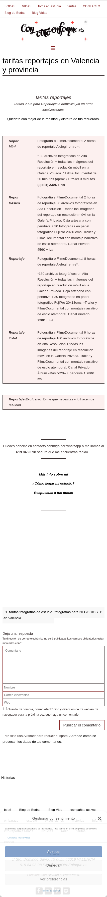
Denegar (53, 865)
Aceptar (53, 851)
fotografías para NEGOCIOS (79, 612)
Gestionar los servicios (19, 837)
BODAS (10, 6)
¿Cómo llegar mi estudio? (53, 483)
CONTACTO (91, 6)
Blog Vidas (39, 13)
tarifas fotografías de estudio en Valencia (28, 615)
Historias (8, 778)
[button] (99, 818)
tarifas (71, 6)
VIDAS (27, 6)
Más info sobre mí (53, 474)
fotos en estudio (49, 6)
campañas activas (83, 810)
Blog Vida (55, 810)
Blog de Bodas (15, 13)
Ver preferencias (53, 879)
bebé (7, 810)
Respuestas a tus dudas (53, 493)
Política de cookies (51, 890)
